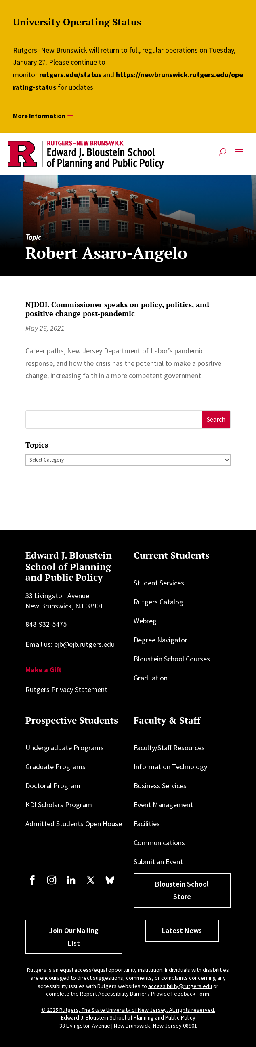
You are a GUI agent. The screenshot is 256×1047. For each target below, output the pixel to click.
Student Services (159, 582)
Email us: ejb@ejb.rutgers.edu (70, 644)
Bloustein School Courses (172, 658)
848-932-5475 (46, 624)
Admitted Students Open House (73, 823)
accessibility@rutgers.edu (180, 986)
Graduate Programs (55, 766)
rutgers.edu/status (70, 74)
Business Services (160, 785)
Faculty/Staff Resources (169, 747)
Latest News (182, 930)
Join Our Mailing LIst (74, 937)
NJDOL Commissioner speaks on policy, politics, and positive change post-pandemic (117, 309)
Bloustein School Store (182, 890)
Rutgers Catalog (158, 601)
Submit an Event (158, 861)
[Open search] (222, 151)
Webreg (145, 620)
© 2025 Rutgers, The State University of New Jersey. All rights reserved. (128, 1009)
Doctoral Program (52, 785)
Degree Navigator (160, 639)
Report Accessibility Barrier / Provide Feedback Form (144, 993)
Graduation (151, 677)
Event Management (163, 804)
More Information (39, 116)
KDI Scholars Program (58, 804)
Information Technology (170, 766)
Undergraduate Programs (64, 747)
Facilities (147, 823)
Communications (159, 842)
